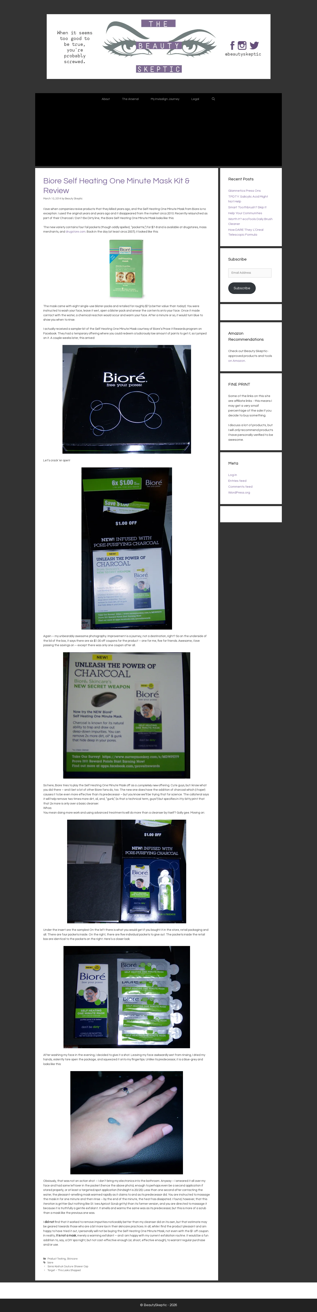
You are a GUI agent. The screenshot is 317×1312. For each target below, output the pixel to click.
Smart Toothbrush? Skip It (247, 207)
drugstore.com (76, 231)
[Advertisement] (158, 135)
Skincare (72, 1259)
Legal (195, 99)
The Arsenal (130, 99)
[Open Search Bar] (213, 99)
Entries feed (237, 480)
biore (50, 1262)
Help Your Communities (245, 213)
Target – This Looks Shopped (64, 1270)
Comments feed (240, 486)
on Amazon (236, 360)
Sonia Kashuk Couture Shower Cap (68, 1266)
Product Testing (57, 1259)
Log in (232, 475)
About (106, 99)
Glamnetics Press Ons (244, 190)
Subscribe (242, 288)
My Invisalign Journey (165, 99)
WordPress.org (239, 492)
